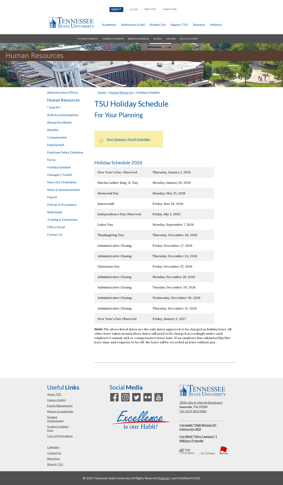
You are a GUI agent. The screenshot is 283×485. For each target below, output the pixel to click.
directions (53, 458)
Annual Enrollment (59, 122)
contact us (54, 453)
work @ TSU (55, 464)
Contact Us (54, 234)
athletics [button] (216, 24)
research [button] (199, 24)
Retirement (54, 212)
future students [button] (88, 38)
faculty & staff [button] (189, 38)
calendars (53, 447)
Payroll (52, 197)
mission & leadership (60, 411)
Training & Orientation (62, 219)
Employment (55, 145)
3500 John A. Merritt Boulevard (200, 402)
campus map (169, 9)
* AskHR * (54, 107)
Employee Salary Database (65, 152)
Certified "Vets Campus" (197, 436)
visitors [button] (171, 38)
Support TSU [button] (179, 24)
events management (60, 405)
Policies (163, 478)
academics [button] (109, 24)
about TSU (54, 394)
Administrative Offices (62, 92)
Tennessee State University (71, 22)
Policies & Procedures (62, 204)
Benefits (53, 130)
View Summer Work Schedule (128, 139)
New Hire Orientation (62, 182)
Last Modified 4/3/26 (185, 478)
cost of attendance (60, 436)
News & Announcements (63, 189)
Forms (51, 160)
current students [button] (113, 38)
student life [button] (158, 24)
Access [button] (134, 9)
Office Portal (56, 227)
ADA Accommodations (62, 115)
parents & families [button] (138, 38)
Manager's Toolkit (59, 174)
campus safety (56, 400)
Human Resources (63, 100)
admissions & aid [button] (133, 24)
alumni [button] (157, 38)
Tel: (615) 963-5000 (192, 411)
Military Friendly (191, 441)
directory (150, 9)
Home (101, 92)
